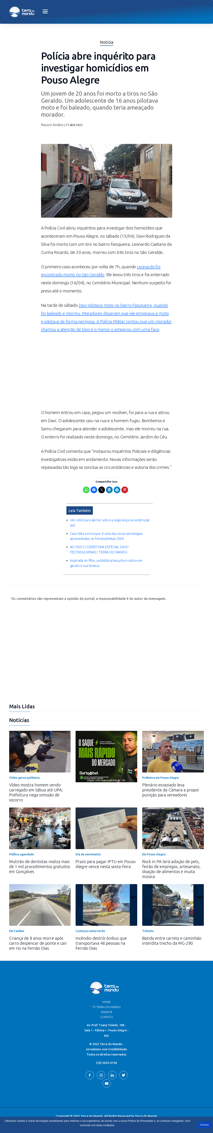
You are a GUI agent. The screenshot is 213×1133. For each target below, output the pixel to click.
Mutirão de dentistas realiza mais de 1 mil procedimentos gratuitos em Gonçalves (39, 866)
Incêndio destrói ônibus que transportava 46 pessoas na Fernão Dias (101, 943)
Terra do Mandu (146, 1115)
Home (106, 1001)
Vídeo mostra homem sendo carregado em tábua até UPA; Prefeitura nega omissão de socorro (36, 792)
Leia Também (80, 510)
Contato (106, 1016)
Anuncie (106, 1011)
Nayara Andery (52, 125)
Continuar (204, 1125)
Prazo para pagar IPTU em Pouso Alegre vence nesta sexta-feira (106, 864)
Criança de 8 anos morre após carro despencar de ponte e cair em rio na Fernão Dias (38, 943)
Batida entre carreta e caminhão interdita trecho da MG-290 (171, 940)
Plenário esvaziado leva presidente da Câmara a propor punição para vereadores (170, 789)
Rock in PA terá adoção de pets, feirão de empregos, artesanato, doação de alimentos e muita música (171, 869)
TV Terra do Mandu (106, 1006)
